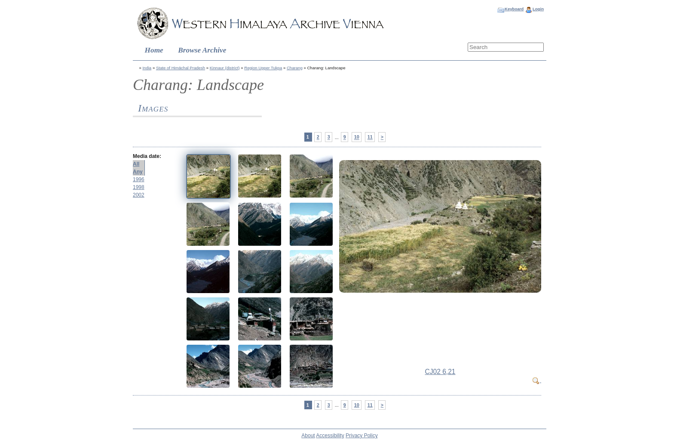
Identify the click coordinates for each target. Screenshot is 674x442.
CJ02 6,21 (440, 371)
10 (356, 137)
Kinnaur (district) (225, 67)
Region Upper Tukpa (263, 67)
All (136, 164)
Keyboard (514, 8)
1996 (138, 179)
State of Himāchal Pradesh (180, 67)
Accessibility (330, 436)
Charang (295, 67)
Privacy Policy (362, 436)
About (308, 436)
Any (138, 172)
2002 (138, 195)
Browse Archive (202, 50)
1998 (138, 187)
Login (538, 8)
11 (370, 137)
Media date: (147, 156)
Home (154, 50)
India (146, 67)
